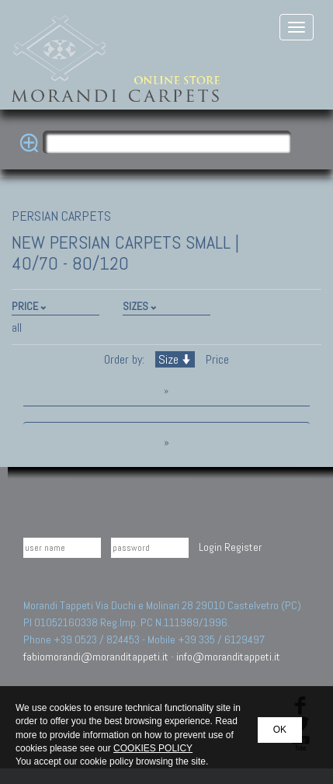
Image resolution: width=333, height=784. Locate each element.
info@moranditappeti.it (228, 657)
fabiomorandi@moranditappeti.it (95, 657)
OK (279, 729)
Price (216, 359)
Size (175, 359)
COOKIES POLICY (153, 748)
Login (210, 547)
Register (243, 547)
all (17, 327)
